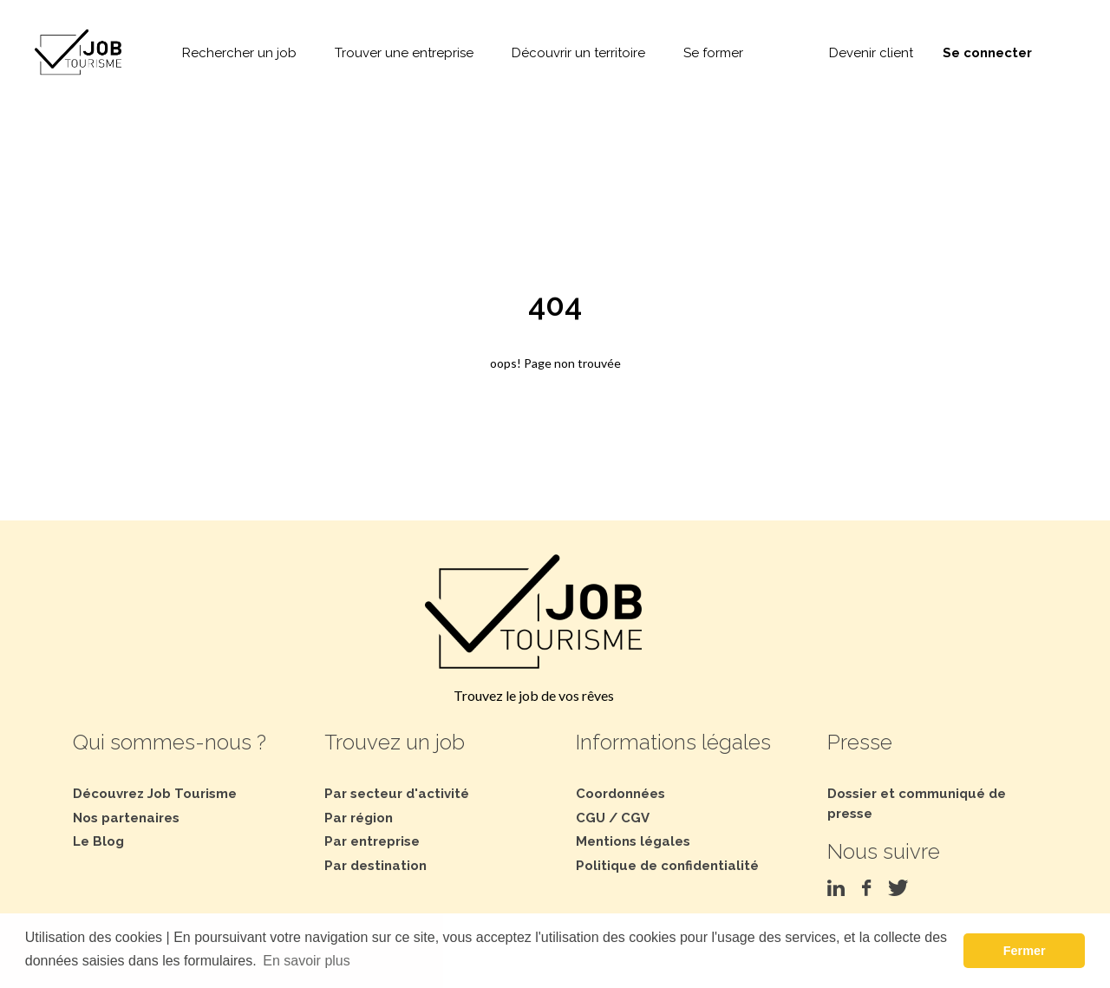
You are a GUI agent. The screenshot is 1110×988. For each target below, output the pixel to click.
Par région (358, 818)
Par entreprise (372, 841)
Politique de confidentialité (667, 865)
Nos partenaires (126, 818)
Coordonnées (620, 794)
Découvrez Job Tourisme (155, 794)
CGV (635, 818)
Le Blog (98, 841)
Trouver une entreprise (404, 53)
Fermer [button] (1024, 951)
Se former (713, 53)
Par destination (375, 865)
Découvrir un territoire (578, 53)
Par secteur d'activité (396, 794)
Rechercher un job (239, 53)
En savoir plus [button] (306, 960)
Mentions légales (633, 841)
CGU (590, 818)
